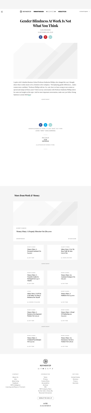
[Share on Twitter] (45, 125)
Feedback (15, 383)
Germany (75, 379)
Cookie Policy (45, 381)
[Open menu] (2, 11)
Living (38, 130)
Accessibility (45, 383)
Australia (75, 383)
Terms (45, 377)
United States (75, 377)
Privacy (45, 379)
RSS (45, 387)
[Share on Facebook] (40, 37)
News (42, 130)
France (75, 381)
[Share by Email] (50, 37)
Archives (45, 385)
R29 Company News (45, 389)
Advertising (15, 381)
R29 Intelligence (15, 385)
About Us (15, 377)
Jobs (15, 379)
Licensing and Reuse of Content (15, 387)
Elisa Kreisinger (45, 29)
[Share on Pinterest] (45, 37)
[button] (82, 13)
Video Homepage (50, 130)
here (29, 95)
